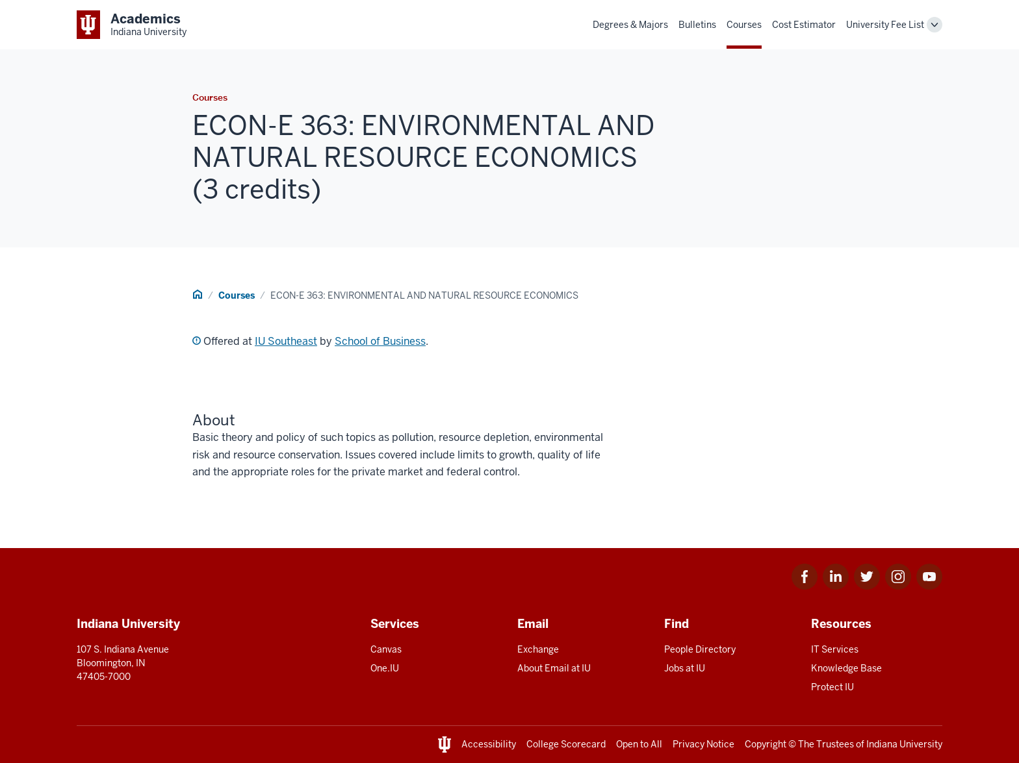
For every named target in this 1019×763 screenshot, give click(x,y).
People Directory (700, 649)
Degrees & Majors (630, 25)
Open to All (639, 744)
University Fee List (885, 25)
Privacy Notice (703, 744)
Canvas (386, 649)
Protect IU (832, 687)
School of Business (380, 341)
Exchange (538, 649)
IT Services (834, 649)
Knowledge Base (846, 668)
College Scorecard (566, 744)
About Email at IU (554, 668)
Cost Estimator (804, 25)
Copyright (765, 744)
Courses (744, 25)
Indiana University (904, 744)
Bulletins (697, 25)
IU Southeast (286, 341)
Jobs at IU (684, 668)
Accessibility (488, 744)
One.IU (384, 668)
